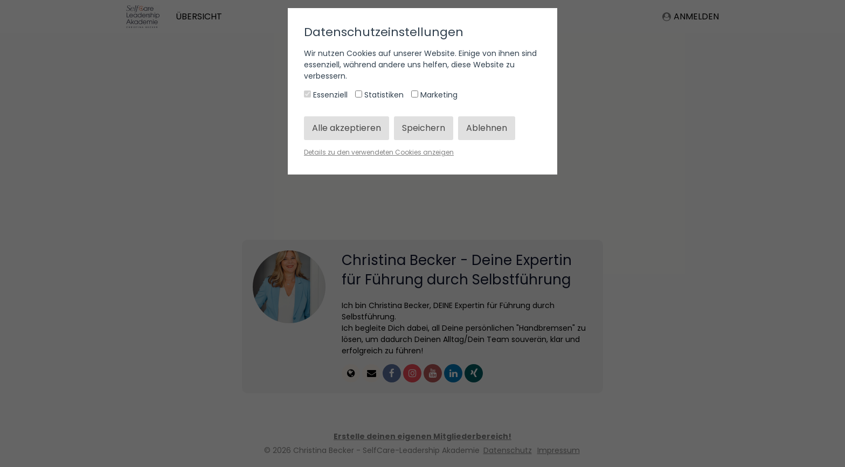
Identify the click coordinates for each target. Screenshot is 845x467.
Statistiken (380, 94)
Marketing (434, 94)
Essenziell (327, 94)
